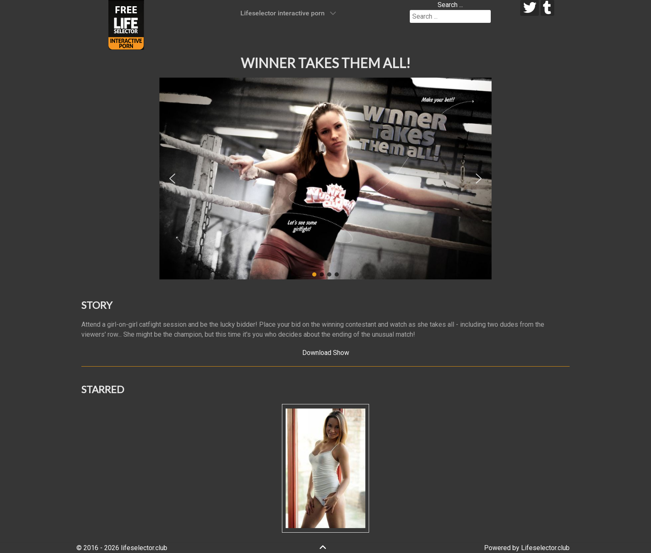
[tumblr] (547, 8)
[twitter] (529, 8)
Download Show (325, 353)
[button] (172, 178)
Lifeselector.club (545, 548)
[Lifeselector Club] (126, 24)
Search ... (450, 5)
